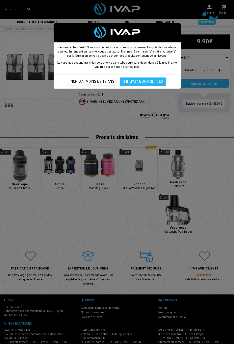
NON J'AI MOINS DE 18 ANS (92, 81)
